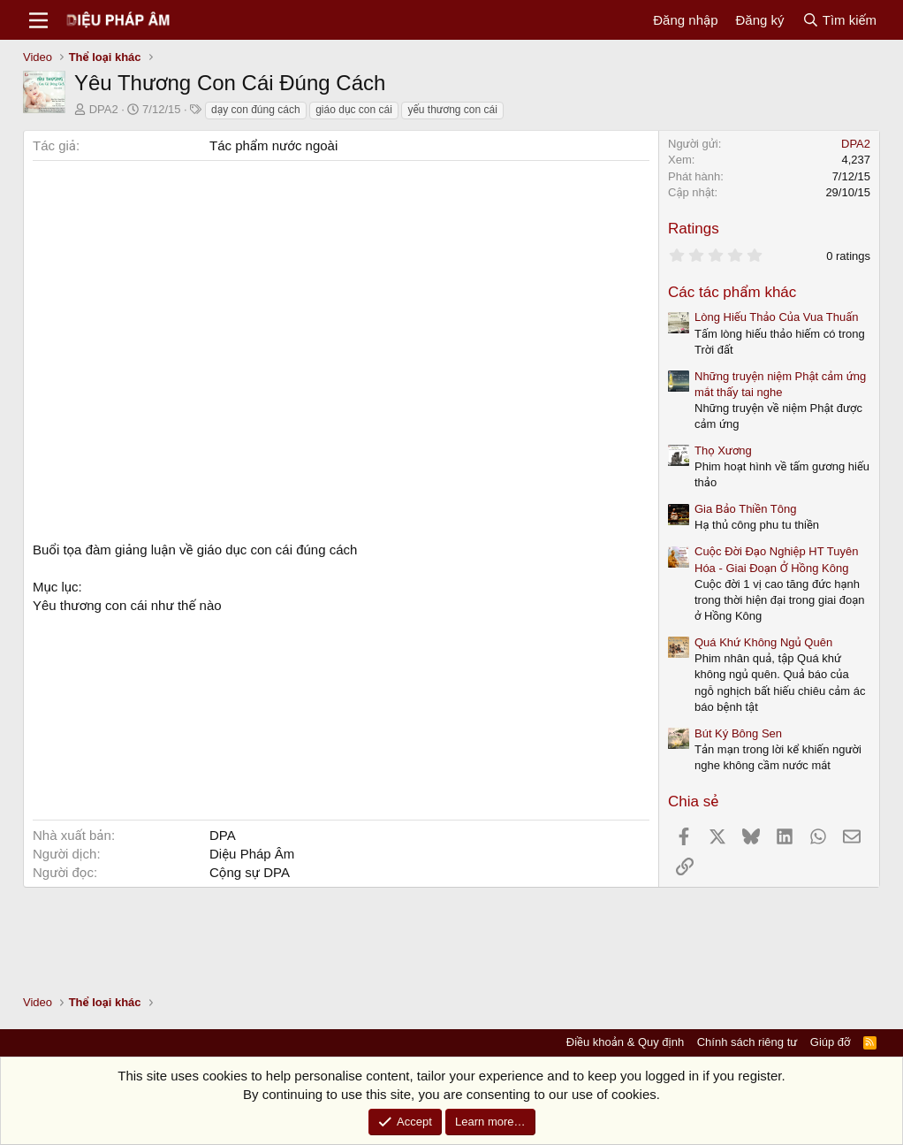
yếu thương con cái (452, 109)
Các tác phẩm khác (732, 292)
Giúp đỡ (830, 1042)
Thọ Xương (723, 450)
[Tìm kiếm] (839, 20)
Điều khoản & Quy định (625, 1042)
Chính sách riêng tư (747, 1042)
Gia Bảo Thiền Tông (745, 508)
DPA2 (103, 109)
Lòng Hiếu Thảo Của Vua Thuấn (776, 317)
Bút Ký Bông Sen (738, 733)
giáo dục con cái (353, 109)
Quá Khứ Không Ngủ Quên (763, 642)
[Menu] (38, 20)
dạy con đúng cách (255, 109)
